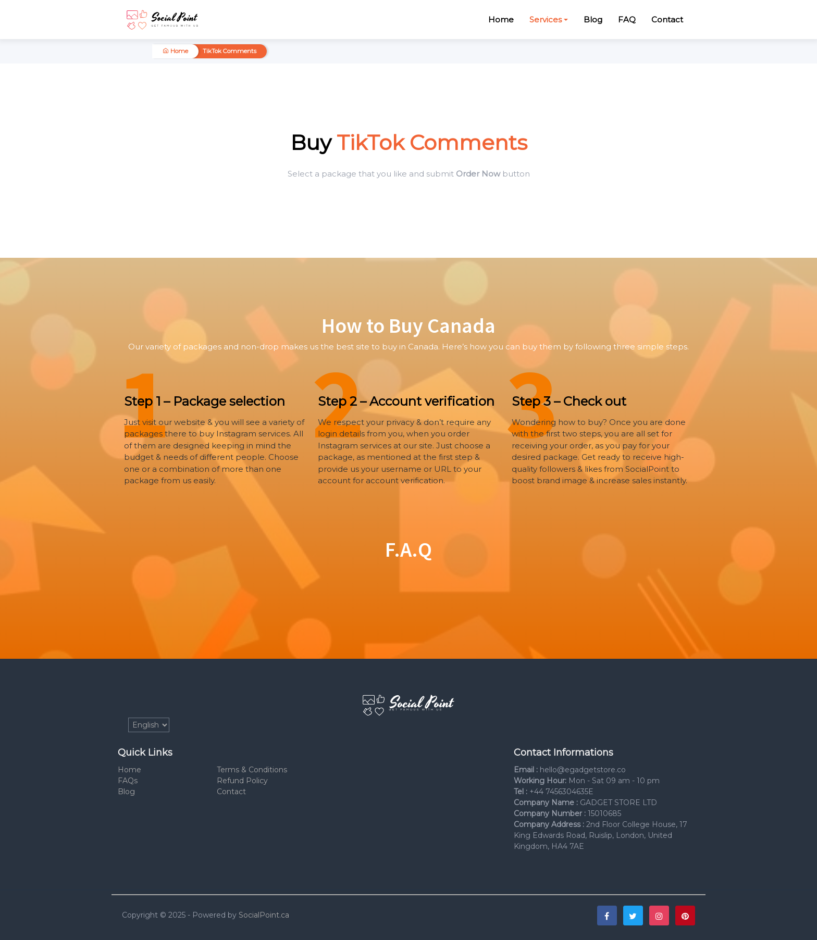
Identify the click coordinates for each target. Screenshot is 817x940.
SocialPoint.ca (264, 915)
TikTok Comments (229, 51)
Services (545, 19)
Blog (593, 19)
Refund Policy (242, 780)
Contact (667, 19)
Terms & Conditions (252, 769)
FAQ (627, 19)
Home (501, 19)
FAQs (128, 780)
